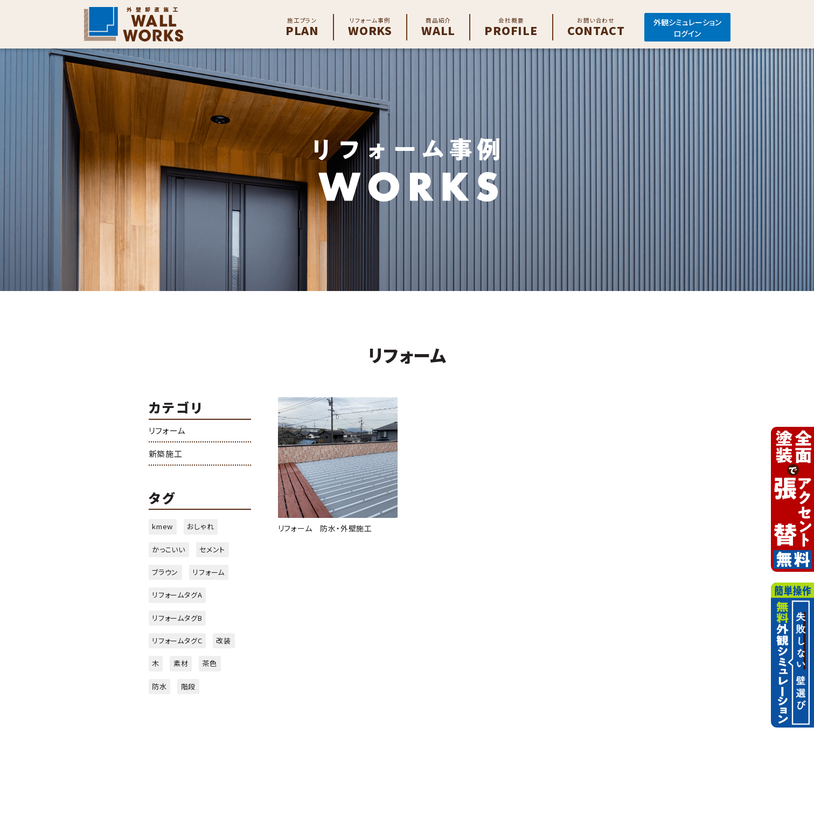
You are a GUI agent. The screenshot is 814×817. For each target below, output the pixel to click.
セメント (212, 549)
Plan (302, 27)
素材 (181, 663)
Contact (596, 27)
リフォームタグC (177, 640)
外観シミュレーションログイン (687, 28)
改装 (223, 640)
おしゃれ (200, 526)
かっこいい (168, 549)
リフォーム (167, 430)
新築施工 (166, 453)
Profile (511, 27)
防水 (159, 686)
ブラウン (165, 572)
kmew (162, 526)
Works (370, 27)
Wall (438, 27)
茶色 (209, 663)
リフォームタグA (177, 595)
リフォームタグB (177, 618)
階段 (188, 686)
